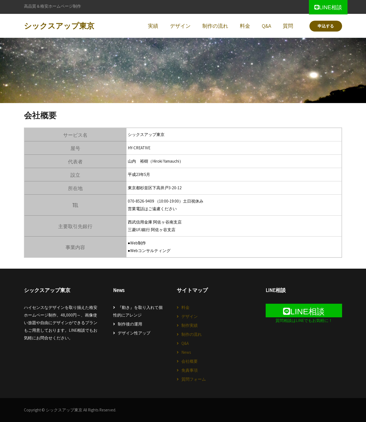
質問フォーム (193, 379)
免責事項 (189, 370)
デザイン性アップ (134, 333)
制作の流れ (191, 334)
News (186, 352)
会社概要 (189, 361)
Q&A (185, 343)
